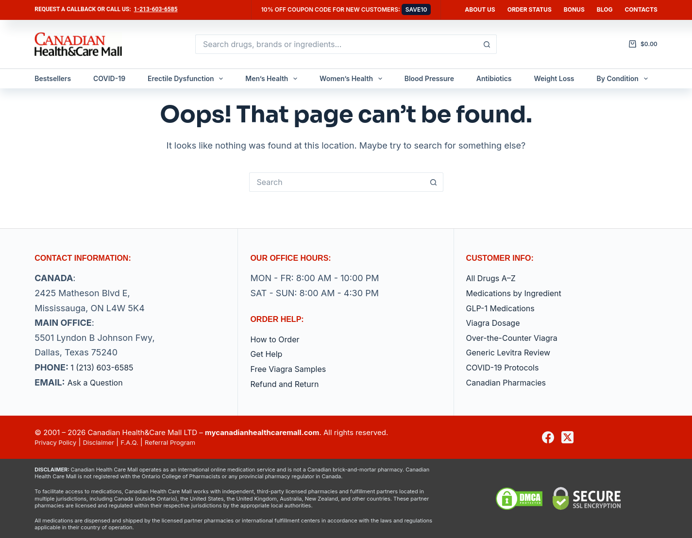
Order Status (529, 9)
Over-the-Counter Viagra (517, 338)
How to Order (277, 339)
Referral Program (188, 442)
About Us (480, 9)
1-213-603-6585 (156, 9)
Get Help (268, 354)
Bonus (574, 9)
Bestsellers (52, 78)
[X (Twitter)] (567, 437)
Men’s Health (273, 78)
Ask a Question (99, 382)
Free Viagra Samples (292, 369)
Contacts (640, 9)
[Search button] (487, 44)
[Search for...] (336, 44)
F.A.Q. (142, 442)
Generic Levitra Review (513, 352)
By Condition (623, 78)
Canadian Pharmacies (511, 382)
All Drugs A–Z (494, 278)
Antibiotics (494, 78)
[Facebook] (548, 437)
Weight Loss (554, 78)
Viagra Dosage (496, 323)
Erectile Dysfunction (187, 78)
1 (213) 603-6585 (105, 367)
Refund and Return (288, 384)
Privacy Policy (58, 442)
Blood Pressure (429, 78)
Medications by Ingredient (520, 293)
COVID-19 (109, 78)
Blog (605, 9)
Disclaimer (107, 442)
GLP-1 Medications (504, 308)
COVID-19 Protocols (507, 367)
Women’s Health (353, 78)
